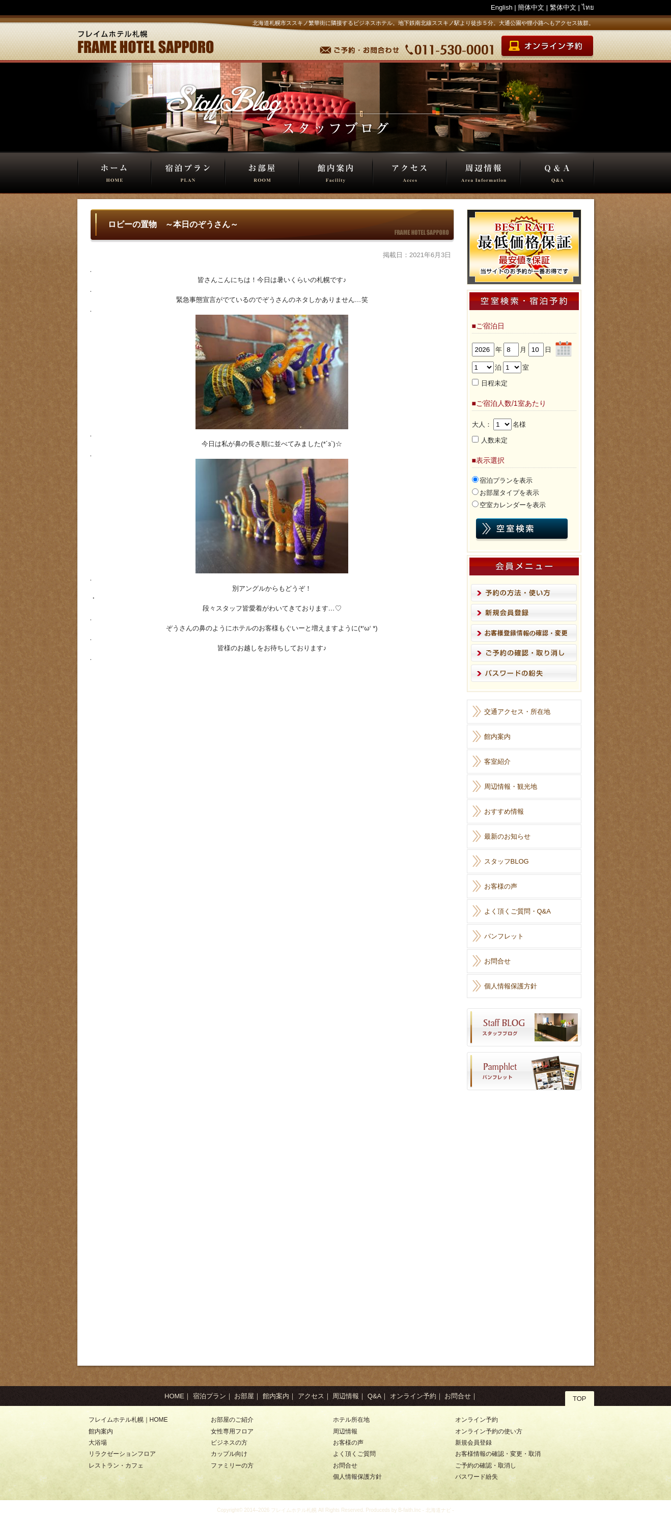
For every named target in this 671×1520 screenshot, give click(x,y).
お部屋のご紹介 (232, 1419)
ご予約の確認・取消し (485, 1465)
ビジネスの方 (229, 1442)
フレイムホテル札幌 (294, 1510)
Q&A (557, 173)
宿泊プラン (188, 173)
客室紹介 (497, 761)
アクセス (409, 173)
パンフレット (504, 936)
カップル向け (229, 1453)
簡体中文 (531, 7)
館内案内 (336, 173)
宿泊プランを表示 (506, 480)
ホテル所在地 (351, 1419)
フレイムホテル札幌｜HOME (128, 1419)
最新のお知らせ (507, 836)
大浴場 (98, 1442)
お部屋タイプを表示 (509, 492)
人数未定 (494, 440)
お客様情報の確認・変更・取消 (498, 1453)
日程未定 (494, 383)
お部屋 (262, 173)
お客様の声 (500, 886)
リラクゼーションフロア (122, 1453)
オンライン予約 (413, 1396)
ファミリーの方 (232, 1465)
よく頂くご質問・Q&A (517, 911)
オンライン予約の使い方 (488, 1431)
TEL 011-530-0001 (450, 47)
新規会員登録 (473, 1442)
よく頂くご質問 (354, 1453)
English (502, 7)
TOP (579, 1398)
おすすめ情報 (504, 811)
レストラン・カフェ (116, 1465)
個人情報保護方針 (510, 986)
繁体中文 (563, 7)
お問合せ (497, 961)
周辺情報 (483, 173)
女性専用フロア (232, 1431)
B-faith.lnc (409, 1510)
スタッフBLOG (506, 861)
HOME (114, 173)
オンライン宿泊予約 (546, 47)
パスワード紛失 (476, 1476)
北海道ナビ (438, 1510)
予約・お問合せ (360, 47)
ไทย (588, 7)
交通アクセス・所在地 (517, 711)
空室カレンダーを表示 (513, 505)
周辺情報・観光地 (510, 786)
